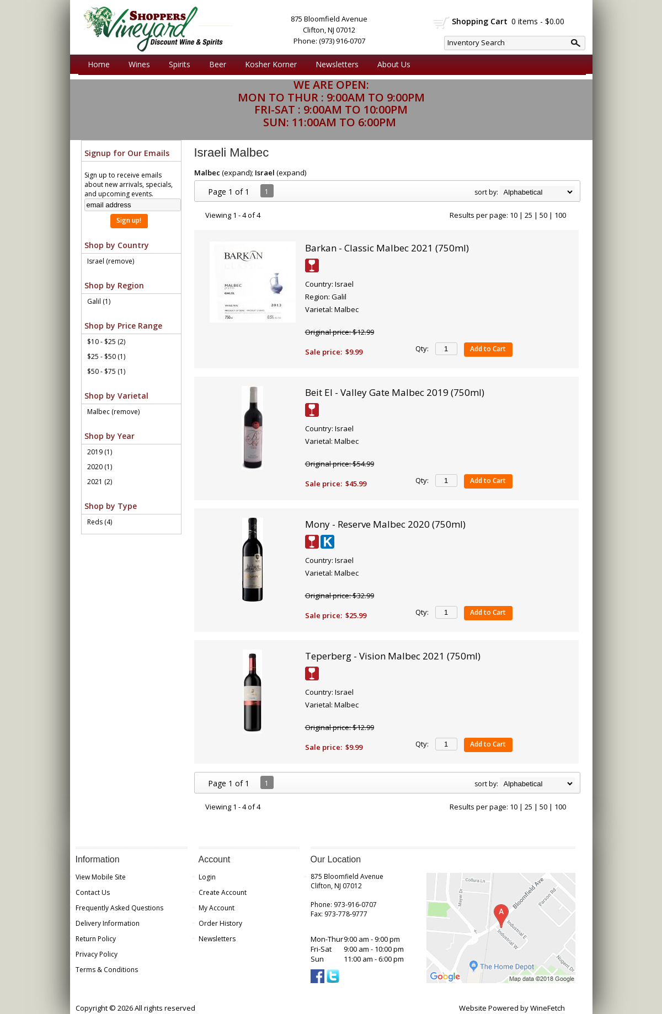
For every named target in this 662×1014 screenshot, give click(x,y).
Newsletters (337, 64)
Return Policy (96, 938)
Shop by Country (116, 245)
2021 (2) (99, 481)
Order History (220, 923)
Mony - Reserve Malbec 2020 (385, 524)
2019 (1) (99, 452)
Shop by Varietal (116, 395)
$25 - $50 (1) (106, 356)
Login (207, 877)
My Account (216, 908)
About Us (391, 64)
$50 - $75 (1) (106, 371)
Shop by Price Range (123, 325)
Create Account (223, 892)
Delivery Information (108, 923)
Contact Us (93, 892)
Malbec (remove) (113, 411)
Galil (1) (98, 301)
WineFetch (547, 1008)
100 (560, 215)
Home (99, 64)
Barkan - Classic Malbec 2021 (387, 248)
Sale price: (323, 352)
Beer (215, 64)
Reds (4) (99, 522)
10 (513, 215)
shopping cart (441, 22)
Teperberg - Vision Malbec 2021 (393, 656)
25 (528, 215)
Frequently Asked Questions (119, 908)
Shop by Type (110, 506)
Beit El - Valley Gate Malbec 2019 (394, 392)
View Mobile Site (101, 877)
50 (543, 215)
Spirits (176, 64)
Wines (136, 64)
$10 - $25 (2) (106, 341)
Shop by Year (109, 436)
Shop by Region (114, 285)
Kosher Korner (268, 64)
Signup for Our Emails (126, 153)
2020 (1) (99, 466)
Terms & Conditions (107, 969)
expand (237, 173)
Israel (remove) (110, 261)
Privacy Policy (97, 954)
